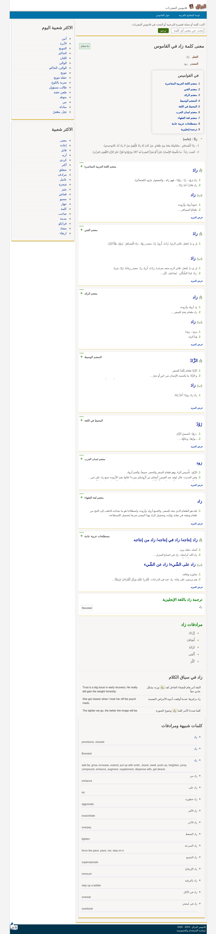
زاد (194, 737)
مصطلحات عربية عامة (183, 123)
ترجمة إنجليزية (188, 129)
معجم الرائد (189, 95)
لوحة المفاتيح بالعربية (188, 15)
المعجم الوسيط (187, 100)
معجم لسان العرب (185, 112)
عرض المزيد (196, 217)
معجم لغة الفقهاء (186, 118)
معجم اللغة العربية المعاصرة (180, 83)
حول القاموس (162, 15)
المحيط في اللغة (187, 106)
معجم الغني (189, 89)
